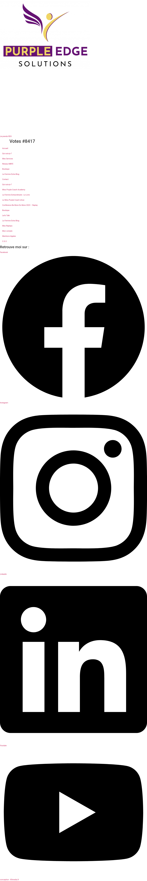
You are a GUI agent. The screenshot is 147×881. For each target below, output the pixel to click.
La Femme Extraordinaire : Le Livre (16, 195)
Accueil (5, 148)
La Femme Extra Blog (10, 174)
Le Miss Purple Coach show (13, 200)
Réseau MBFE (7, 164)
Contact (5, 179)
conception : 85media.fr (9, 880)
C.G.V (4, 241)
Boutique (5, 169)
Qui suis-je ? (7, 153)
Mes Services (7, 159)
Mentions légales (9, 236)
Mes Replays (7, 226)
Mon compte (7, 231)
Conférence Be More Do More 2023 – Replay (20, 205)
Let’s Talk (6, 215)
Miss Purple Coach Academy (13, 190)
